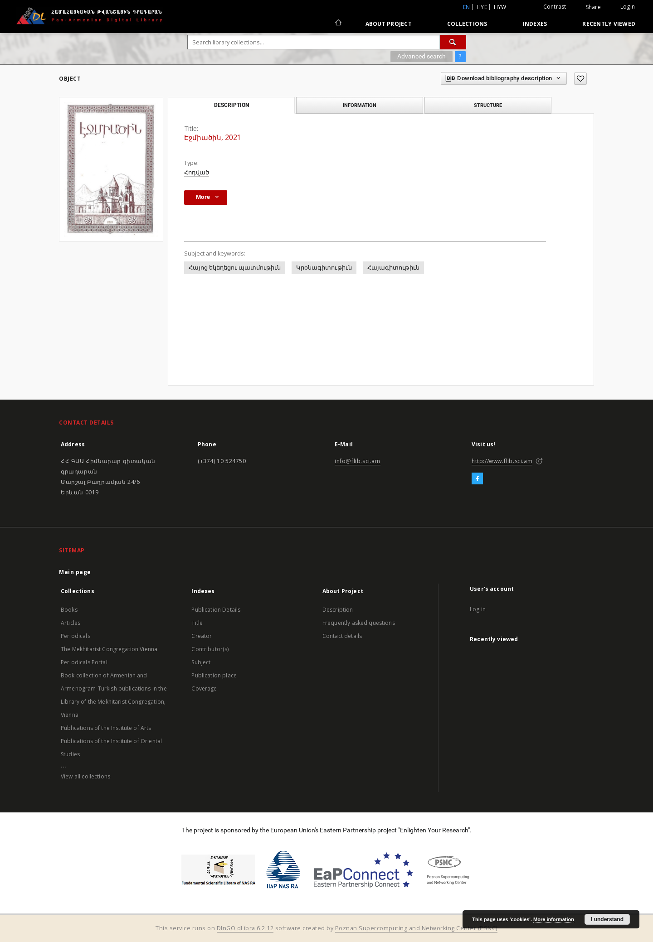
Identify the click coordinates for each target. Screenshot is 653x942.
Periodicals (75, 636)
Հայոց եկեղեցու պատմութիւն (235, 267)
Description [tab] (231, 105)
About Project (388, 24)
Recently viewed (608, 24)
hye (482, 7)
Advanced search (421, 56)
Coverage (204, 688)
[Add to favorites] (580, 78)
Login (627, 6)
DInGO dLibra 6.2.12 (245, 928)
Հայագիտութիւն (393, 267)
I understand (607, 919)
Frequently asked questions (358, 623)
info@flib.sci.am (357, 461)
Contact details (342, 636)
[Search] (453, 42)
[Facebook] (477, 479)
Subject (200, 662)
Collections (467, 24)
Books (69, 610)
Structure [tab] (488, 105)
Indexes (535, 24)
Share (593, 7)
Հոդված (196, 172)
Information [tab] (359, 105)
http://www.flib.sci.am (502, 461)
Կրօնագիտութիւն (324, 267)
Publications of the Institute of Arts (106, 728)
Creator (201, 636)
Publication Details (215, 610)
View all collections (85, 776)
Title (197, 623)
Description (337, 610)
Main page (75, 572)
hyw (500, 7)
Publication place (214, 675)
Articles (70, 623)
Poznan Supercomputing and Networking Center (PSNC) (416, 928)
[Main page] (337, 24)
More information (553, 919)
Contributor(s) (210, 649)
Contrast (554, 6)
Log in (478, 609)
